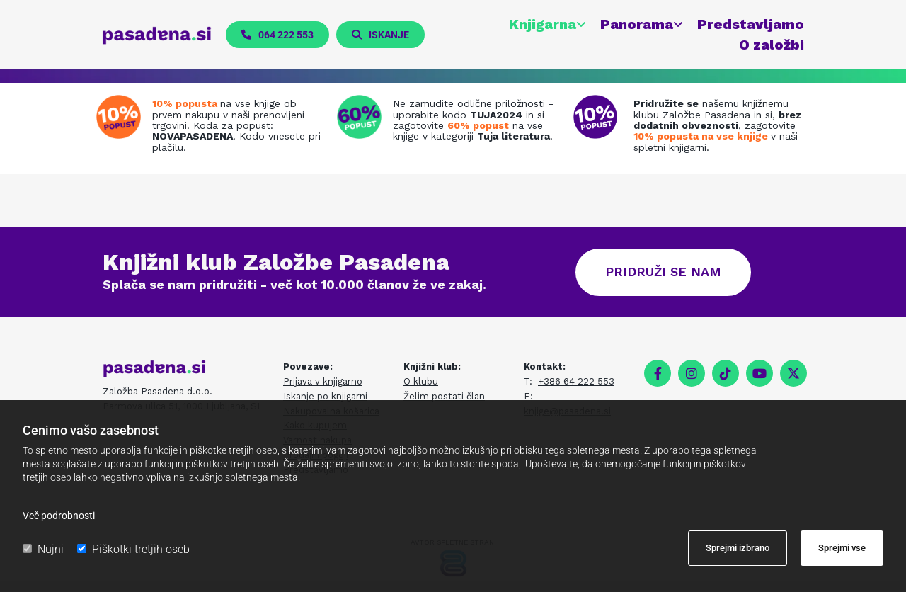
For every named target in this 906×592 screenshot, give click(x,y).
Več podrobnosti (59, 515)
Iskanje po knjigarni (325, 397)
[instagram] (691, 374)
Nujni (43, 549)
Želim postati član (444, 397)
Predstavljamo (749, 24)
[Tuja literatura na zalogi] (363, 118)
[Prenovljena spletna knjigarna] (122, 118)
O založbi (770, 44)
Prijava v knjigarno (322, 382)
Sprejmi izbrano (737, 547)
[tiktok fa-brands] (725, 374)
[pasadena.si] (157, 35)
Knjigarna (541, 24)
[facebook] (657, 374)
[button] (278, 34)
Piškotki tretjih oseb (133, 549)
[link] (539, 24)
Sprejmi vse (842, 547)
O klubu (420, 382)
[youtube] (759, 374)
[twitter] (793, 374)
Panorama (636, 24)
